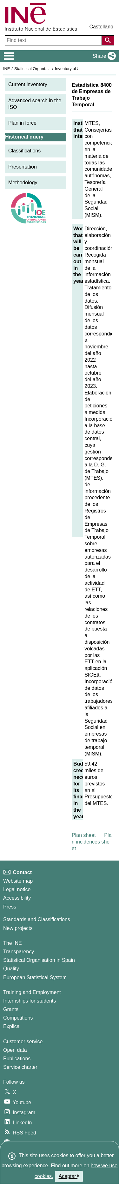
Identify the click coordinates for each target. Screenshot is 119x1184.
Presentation (22, 166)
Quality (11, 968)
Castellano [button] (101, 26)
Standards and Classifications (36, 919)
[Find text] (54, 40)
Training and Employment (32, 992)
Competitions (18, 1018)
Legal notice (16, 889)
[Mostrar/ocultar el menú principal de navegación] (9, 56)
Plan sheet (84, 835)
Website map (18, 881)
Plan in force (22, 123)
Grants (10, 1009)
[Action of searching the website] (108, 40)
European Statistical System (35, 977)
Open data (15, 1050)
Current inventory (27, 84)
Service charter (20, 1067)
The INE (12, 943)
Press (9, 906)
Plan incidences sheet (91, 841)
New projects (17, 928)
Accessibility (17, 898)
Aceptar (69, 1176)
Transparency (18, 951)
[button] (103, 56)
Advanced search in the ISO (34, 104)
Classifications (24, 150)
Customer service (23, 1041)
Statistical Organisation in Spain (43, 68)
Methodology (22, 182)
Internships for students (29, 1000)
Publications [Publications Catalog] (16, 1058)
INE (6, 68)
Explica (11, 1026)
